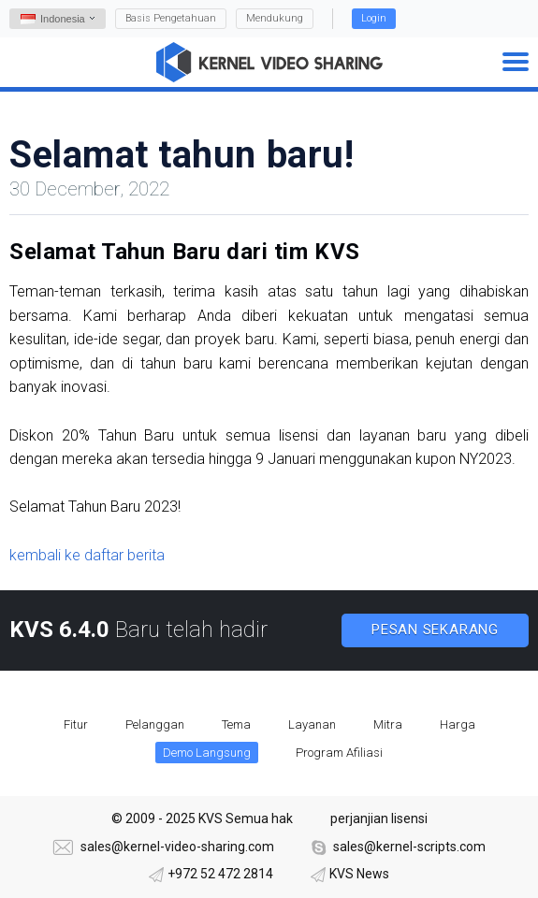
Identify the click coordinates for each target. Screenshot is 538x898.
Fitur (76, 724)
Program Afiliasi (339, 753)
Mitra (387, 724)
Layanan (312, 724)
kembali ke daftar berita (87, 555)
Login (373, 18)
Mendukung (274, 18)
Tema (236, 724)
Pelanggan (154, 724)
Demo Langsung (207, 753)
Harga (457, 724)
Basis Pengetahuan (170, 18)
